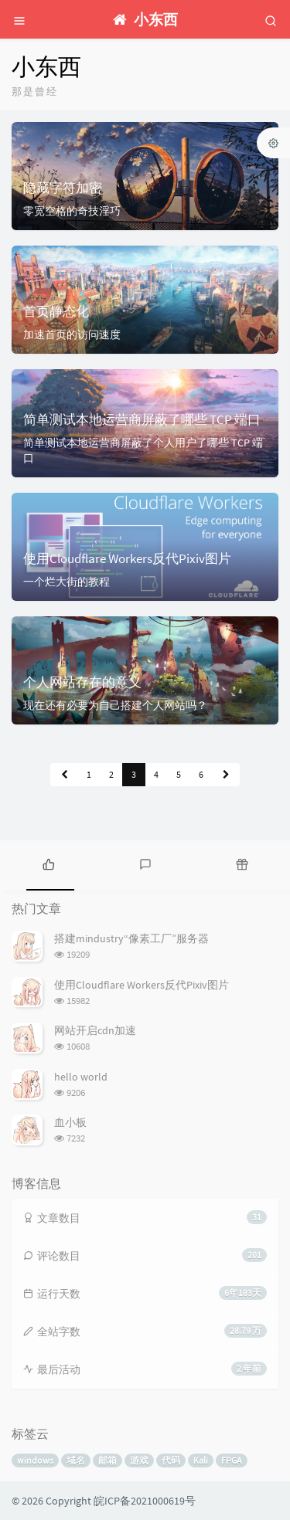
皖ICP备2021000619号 (145, 1501)
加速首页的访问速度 (72, 334)
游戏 (139, 1460)
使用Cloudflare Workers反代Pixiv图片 (127, 558)
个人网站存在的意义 (82, 681)
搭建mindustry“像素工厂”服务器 (131, 938)
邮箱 (107, 1460)
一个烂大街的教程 (66, 582)
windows (35, 1460)
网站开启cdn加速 (95, 1030)
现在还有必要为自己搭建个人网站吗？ (115, 705)
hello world (80, 1077)
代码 (171, 1460)
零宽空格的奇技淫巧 (72, 211)
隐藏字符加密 (62, 187)
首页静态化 (56, 311)
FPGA (231, 1460)
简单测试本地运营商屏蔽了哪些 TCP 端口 (142, 419)
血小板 (70, 1122)
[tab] (48, 863)
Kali (200, 1460)
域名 (76, 1460)
